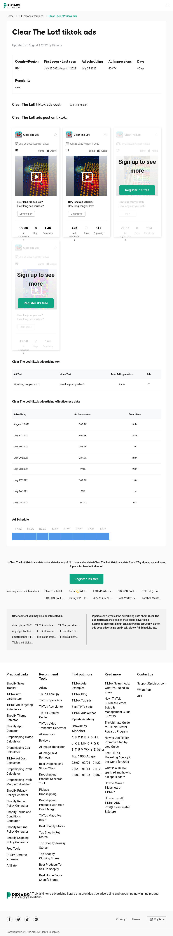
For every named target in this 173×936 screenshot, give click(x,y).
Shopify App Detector (14, 729)
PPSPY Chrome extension (17, 857)
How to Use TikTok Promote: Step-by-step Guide (117, 742)
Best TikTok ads (82, 707)
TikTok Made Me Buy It (50, 818)
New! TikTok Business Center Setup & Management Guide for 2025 (117, 707)
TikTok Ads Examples (79, 686)
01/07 (96, 775)
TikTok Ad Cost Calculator (17, 761)
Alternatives (47, 734)
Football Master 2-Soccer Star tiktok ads (154, 598)
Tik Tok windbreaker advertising (46, 625)
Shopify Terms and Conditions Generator (19, 816)
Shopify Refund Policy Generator (17, 803)
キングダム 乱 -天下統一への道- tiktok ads (105, 598)
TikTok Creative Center (49, 715)
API (139, 696)
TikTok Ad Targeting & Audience (20, 707)
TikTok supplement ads (69, 636)
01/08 (85, 775)
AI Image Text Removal (48, 755)
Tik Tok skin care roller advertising (46, 631)
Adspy (43, 687)
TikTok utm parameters (14, 696)
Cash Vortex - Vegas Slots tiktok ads (130, 598)
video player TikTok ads (23, 625)
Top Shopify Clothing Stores (49, 856)
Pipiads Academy (83, 719)
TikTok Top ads (82, 700)
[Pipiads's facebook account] (10, 919)
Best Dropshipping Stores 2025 (51, 766)
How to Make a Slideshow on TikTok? (114, 787)
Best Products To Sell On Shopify (50, 867)
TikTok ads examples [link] (31, 16)
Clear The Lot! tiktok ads (57, 591)
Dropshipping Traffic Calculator (20, 739)
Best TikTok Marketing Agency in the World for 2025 (118, 757)
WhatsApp (144, 690)
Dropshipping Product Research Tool (50, 779)
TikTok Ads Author (84, 713)
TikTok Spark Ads (50, 700)
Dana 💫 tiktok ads (79, 591)
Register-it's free (137, 190)
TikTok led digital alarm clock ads (23, 642)
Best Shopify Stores (52, 826)
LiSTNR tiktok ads (103, 591)
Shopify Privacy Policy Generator (17, 793)
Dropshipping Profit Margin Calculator (19, 782)
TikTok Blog (79, 694)
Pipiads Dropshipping (48, 792)
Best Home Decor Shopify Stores (50, 878)
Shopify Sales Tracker (15, 686)
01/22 (96, 762)
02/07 (75, 762)
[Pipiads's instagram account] (36, 919)
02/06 (85, 762)
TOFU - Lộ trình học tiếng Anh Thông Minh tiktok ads (154, 591)
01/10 (96, 769)
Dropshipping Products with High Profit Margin (51, 805)
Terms (136, 919)
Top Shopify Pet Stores (49, 835)
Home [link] (10, 16)
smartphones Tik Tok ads (23, 636)
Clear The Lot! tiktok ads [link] (63, 16)
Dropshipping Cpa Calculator (18, 750)
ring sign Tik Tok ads (23, 631)
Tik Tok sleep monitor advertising (69, 631)
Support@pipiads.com (151, 683)
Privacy (120, 919)
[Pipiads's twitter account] (18, 919)
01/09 (75, 775)
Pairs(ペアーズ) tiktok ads (81, 598)
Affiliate (12, 865)
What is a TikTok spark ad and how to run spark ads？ (118, 772)
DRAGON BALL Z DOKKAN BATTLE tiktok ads (130, 591)
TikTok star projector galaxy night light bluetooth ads (46, 636)
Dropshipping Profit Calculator (19, 771)
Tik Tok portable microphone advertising (69, 625)
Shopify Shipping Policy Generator (18, 840)
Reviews (44, 740)
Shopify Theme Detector (16, 718)
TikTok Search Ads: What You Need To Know (117, 688)
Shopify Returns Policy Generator (17, 829)
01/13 (85, 769)
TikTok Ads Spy (49, 694)
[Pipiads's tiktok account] (27, 919)
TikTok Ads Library (51, 706)
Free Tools (13, 848)
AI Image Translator (52, 747)
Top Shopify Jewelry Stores (52, 845)
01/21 (75, 769)
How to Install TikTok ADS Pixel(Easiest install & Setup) (117, 805)
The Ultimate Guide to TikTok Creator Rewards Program (117, 727)
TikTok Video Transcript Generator (52, 726)
